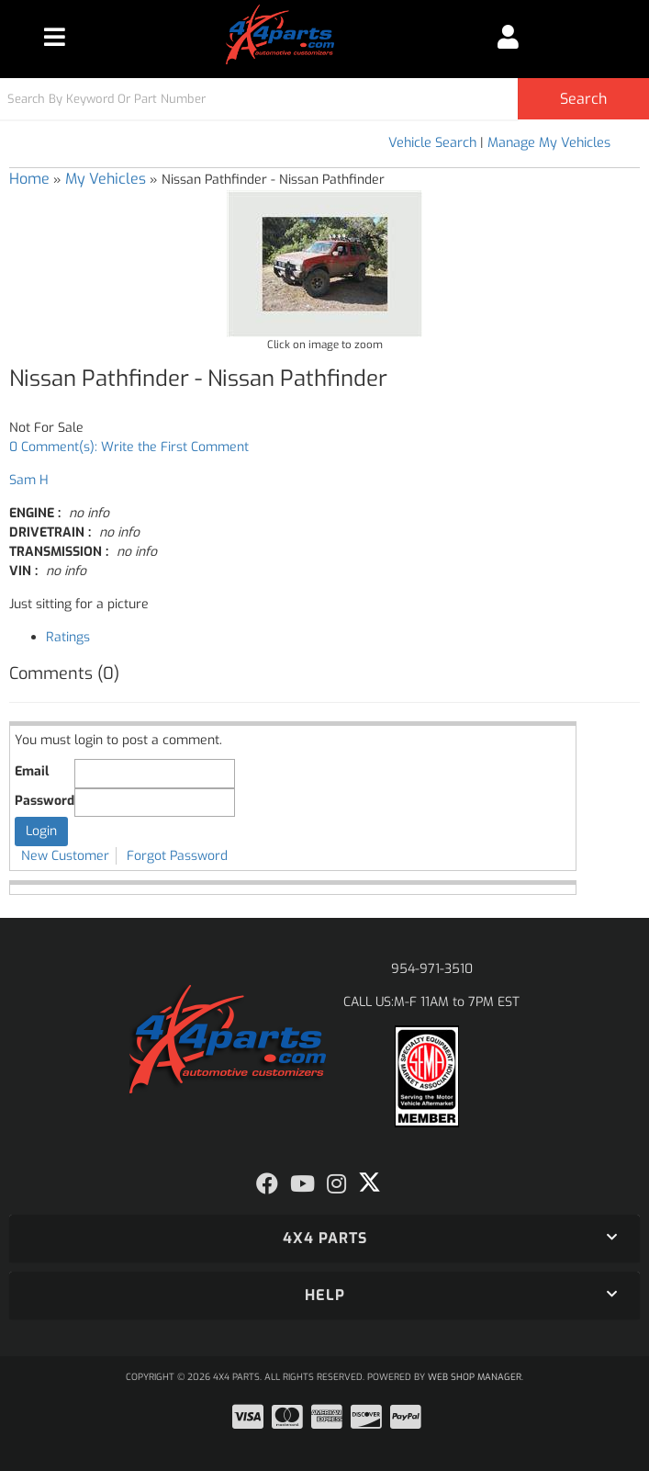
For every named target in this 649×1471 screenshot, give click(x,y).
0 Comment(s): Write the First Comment (129, 447)
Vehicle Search (432, 143)
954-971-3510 (432, 969)
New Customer (65, 856)
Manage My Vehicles (548, 143)
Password (44, 800)
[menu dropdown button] (54, 37)
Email (32, 771)
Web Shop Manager (474, 1377)
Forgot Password (177, 856)
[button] (324, 98)
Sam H (29, 480)
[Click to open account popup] (507, 37)
